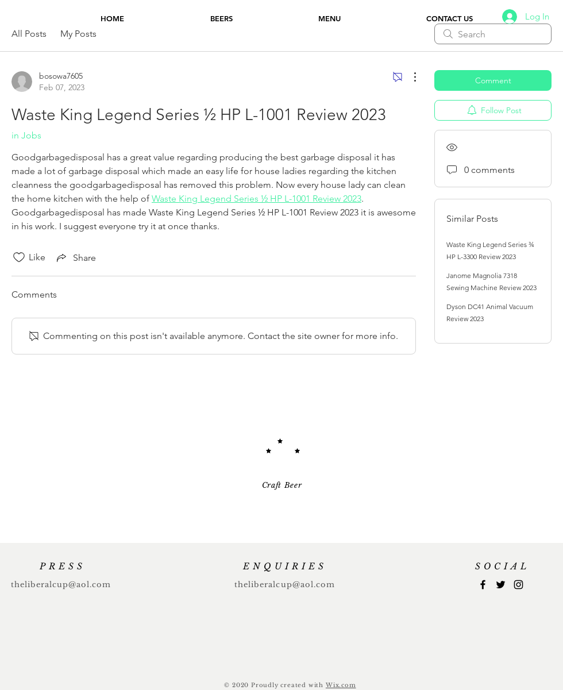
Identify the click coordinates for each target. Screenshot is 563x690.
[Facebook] (483, 585)
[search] (493, 34)
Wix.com (341, 685)
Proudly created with (288, 685)
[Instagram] (518, 585)
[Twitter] (501, 585)
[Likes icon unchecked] (18, 257)
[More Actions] (409, 77)
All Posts (29, 33)
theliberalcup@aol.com (61, 584)
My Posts (78, 33)
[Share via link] (75, 257)
